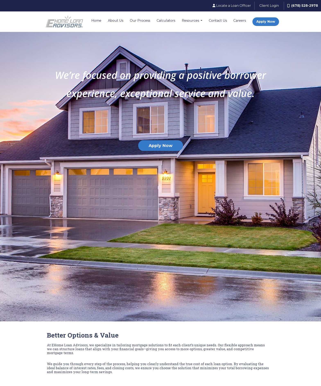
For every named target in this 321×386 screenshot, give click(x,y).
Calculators (166, 20)
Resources (191, 20)
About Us (115, 20)
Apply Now (265, 22)
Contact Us (218, 20)
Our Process (140, 20)
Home (96, 20)
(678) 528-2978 (302, 6)
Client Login (269, 6)
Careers (239, 20)
